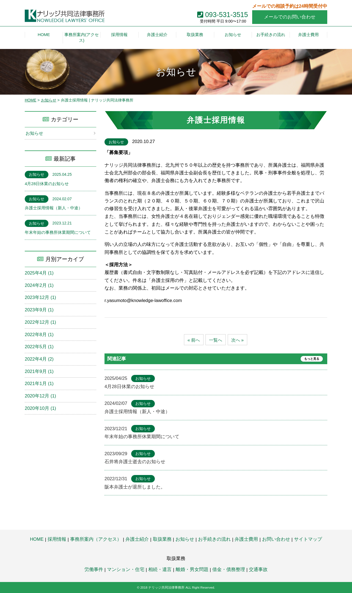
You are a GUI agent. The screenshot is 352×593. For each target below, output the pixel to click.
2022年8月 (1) (39, 334)
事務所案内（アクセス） (96, 539)
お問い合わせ (276, 539)
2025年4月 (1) (39, 272)
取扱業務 (162, 539)
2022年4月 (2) (39, 358)
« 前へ (193, 339)
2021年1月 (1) (39, 383)
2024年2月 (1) (39, 285)
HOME (30, 100)
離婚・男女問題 (192, 569)
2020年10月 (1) (40, 408)
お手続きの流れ (214, 539)
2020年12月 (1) (40, 395)
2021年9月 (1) (39, 371)
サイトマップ (308, 539)
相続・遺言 (160, 569)
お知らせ (48, 100)
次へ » (238, 339)
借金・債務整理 (228, 569)
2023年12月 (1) (40, 297)
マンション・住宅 (125, 569)
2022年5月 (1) (39, 346)
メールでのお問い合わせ (289, 16)
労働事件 (93, 569)
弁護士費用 (246, 539)
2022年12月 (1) (40, 322)
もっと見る (310, 359)
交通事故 (258, 569)
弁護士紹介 (137, 539)
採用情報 (57, 539)
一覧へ (216, 339)
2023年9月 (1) (39, 309)
